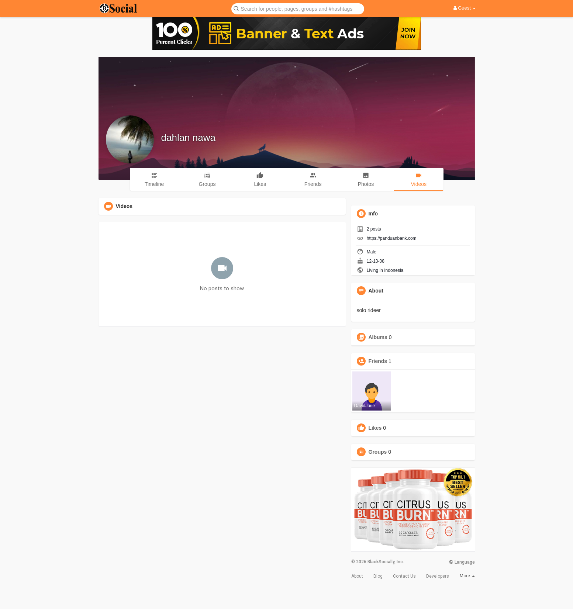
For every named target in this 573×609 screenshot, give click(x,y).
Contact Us (404, 576)
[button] (298, 8)
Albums (378, 337)
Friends (378, 361)
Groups (378, 452)
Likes (375, 428)
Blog (378, 576)
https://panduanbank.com (392, 238)
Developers (437, 576)
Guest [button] (464, 8)
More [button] (467, 575)
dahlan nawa (188, 137)
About (357, 576)
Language (462, 562)
